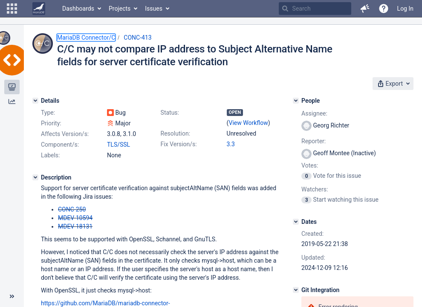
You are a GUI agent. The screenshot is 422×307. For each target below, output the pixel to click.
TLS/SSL (118, 144)
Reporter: (313, 141)
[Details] (35, 101)
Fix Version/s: (179, 144)
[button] (12, 8)
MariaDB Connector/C (86, 37)
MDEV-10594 (75, 217)
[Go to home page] (38, 8)
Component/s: (60, 144)
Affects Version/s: (65, 133)
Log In (405, 8)
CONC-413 (137, 37)
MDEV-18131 (75, 226)
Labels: (50, 155)
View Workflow (248, 122)
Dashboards (78, 8)
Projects (119, 8)
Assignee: (314, 113)
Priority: (51, 123)
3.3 (231, 144)
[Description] (35, 177)
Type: (48, 112)
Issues (153, 8)
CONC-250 (72, 209)
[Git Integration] (296, 290)
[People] (296, 101)
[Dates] (296, 222)
